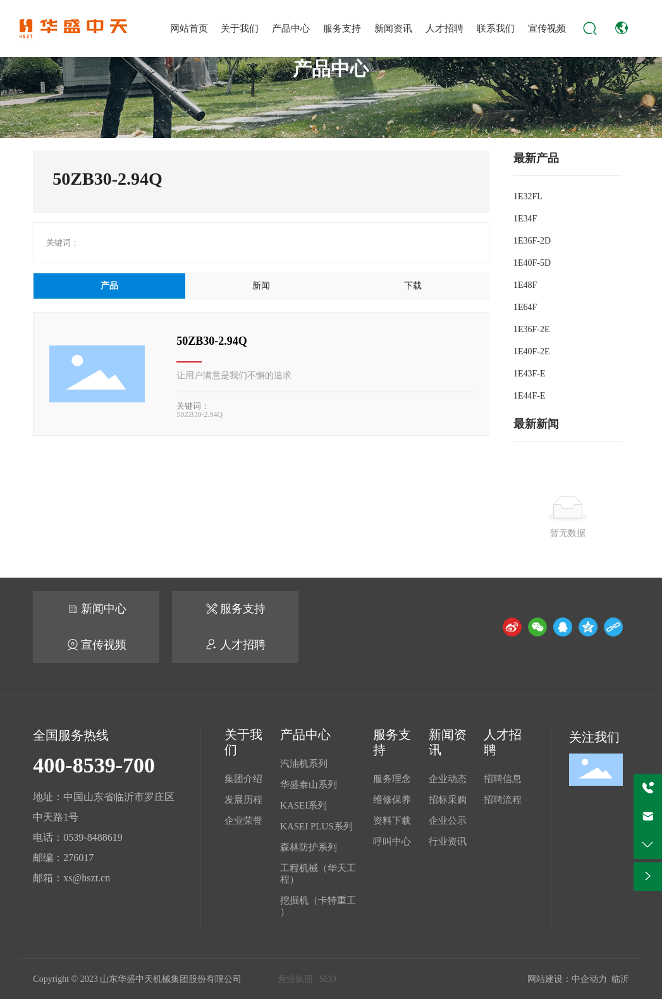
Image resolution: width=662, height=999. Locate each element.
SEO (327, 979)
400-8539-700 (94, 765)
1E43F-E (529, 373)
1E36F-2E (531, 329)
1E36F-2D (532, 240)
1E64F (525, 307)
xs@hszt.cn (86, 877)
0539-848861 (90, 837)
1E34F (525, 218)
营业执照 (295, 979)
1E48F (525, 285)
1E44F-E (529, 395)
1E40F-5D (532, 263)
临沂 (620, 979)
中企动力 (589, 979)
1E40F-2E (531, 351)
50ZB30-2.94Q (211, 341)
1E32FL (527, 196)
